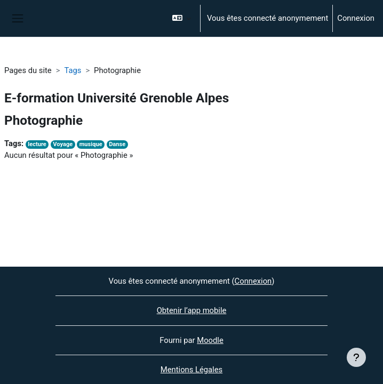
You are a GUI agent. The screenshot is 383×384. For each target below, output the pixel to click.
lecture (37, 144)
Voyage (63, 144)
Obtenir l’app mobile (192, 310)
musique (90, 144)
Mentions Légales (191, 369)
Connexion (355, 18)
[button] (181, 18)
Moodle (210, 340)
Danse (117, 144)
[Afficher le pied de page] (356, 357)
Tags (72, 70)
